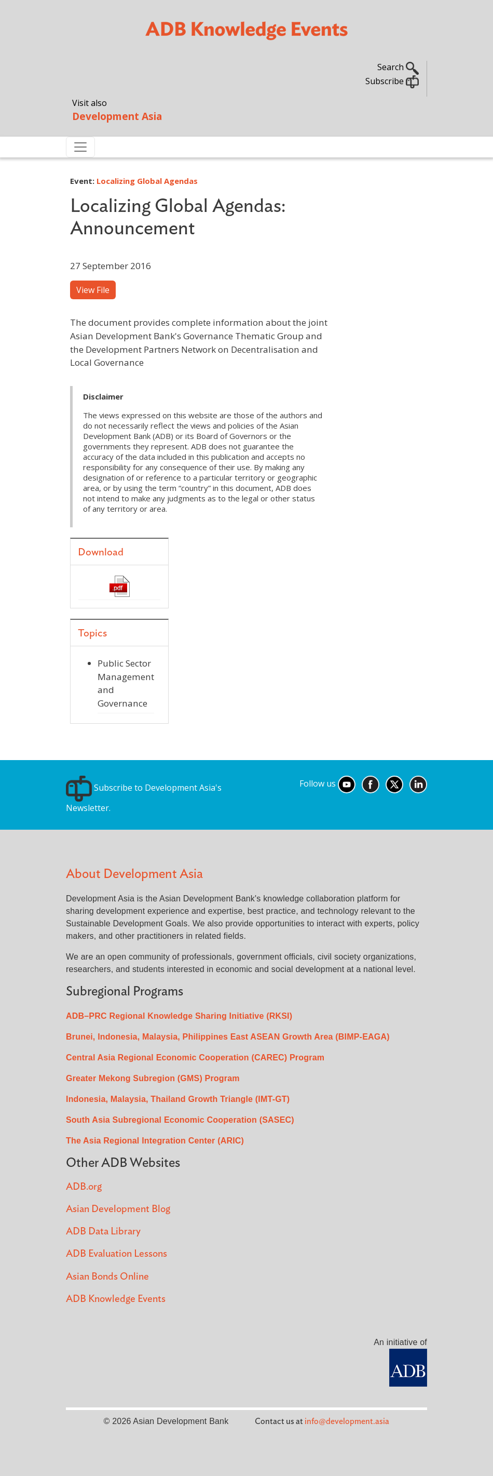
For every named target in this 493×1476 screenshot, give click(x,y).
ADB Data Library (103, 1231)
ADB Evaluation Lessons (116, 1254)
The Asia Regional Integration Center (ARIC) (155, 1140)
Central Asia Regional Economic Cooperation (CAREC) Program (195, 1057)
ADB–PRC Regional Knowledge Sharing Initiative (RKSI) (179, 1016)
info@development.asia (347, 1421)
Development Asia (117, 116)
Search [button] (398, 67)
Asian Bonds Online (107, 1277)
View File (92, 290)
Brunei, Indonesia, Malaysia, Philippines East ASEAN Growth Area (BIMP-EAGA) (228, 1036)
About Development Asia (134, 874)
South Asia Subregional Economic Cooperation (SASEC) (180, 1119)
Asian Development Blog (118, 1209)
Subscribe (392, 81)
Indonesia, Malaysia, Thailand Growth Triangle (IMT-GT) (178, 1099)
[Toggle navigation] (80, 147)
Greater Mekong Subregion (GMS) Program (153, 1078)
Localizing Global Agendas (147, 181)
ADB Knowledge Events (116, 1299)
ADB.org (84, 1187)
